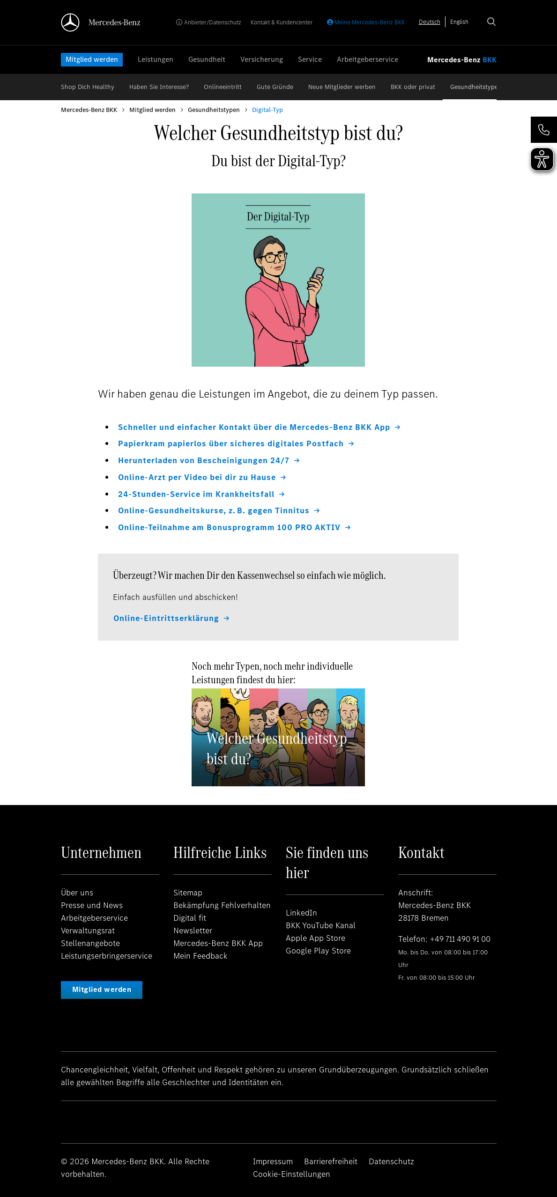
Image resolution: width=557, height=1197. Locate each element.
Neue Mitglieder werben (342, 86)
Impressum (273, 1159)
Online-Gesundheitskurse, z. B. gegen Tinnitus (216, 509)
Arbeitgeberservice (367, 59)
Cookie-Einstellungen (291, 1172)
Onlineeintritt (223, 86)
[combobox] (429, 21)
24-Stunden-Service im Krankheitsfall (199, 492)
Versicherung (261, 59)
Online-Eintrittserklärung (167, 616)
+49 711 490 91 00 (462, 937)
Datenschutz (391, 1159)
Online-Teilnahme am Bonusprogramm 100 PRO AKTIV (231, 526)
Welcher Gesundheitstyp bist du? (277, 746)
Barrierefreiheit (330, 1159)
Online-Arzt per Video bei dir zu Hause (199, 476)
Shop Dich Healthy (87, 86)
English (459, 22)
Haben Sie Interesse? (159, 86)
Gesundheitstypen (476, 86)
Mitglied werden (92, 59)
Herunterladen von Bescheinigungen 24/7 (206, 460)
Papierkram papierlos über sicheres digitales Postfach (235, 443)
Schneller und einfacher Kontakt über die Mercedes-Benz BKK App (259, 427)
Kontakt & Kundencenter (282, 22)
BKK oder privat (413, 86)
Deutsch (429, 22)
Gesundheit (206, 59)
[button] (544, 130)
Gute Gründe (275, 86)
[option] (459, 21)
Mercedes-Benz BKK (89, 109)
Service (310, 59)
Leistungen (155, 59)
